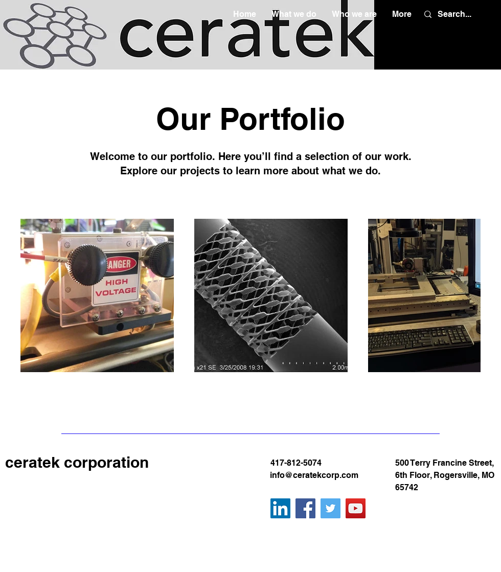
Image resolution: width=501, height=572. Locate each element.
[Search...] (455, 14)
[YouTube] (356, 508)
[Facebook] (305, 508)
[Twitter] (330, 508)
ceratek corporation (77, 462)
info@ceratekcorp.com (314, 475)
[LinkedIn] (280, 508)
